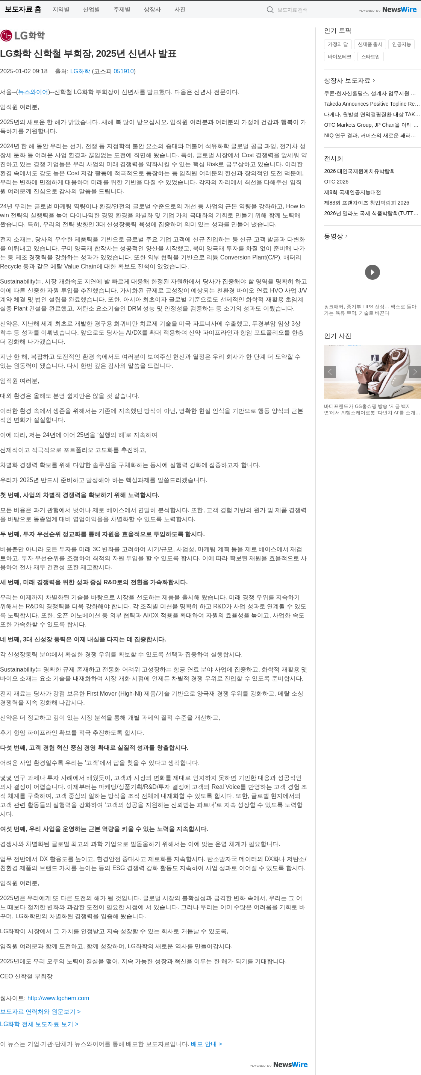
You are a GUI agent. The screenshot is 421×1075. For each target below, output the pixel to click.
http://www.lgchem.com (58, 998)
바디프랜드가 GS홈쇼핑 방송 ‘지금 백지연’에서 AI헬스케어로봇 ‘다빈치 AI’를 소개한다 (372, 412)
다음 (415, 372)
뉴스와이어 (33, 92)
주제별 (122, 9)
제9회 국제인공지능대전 (352, 192)
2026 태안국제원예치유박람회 (359, 171)
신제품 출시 (370, 44)
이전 (330, 372)
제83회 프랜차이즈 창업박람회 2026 (366, 203)
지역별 (61, 9)
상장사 (152, 9)
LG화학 (80, 71)
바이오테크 (339, 56)
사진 (180, 9)
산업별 (91, 9)
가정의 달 (338, 44)
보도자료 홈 (23, 9)
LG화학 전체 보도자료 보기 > (39, 1024)
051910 (123, 71)
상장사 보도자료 (347, 80)
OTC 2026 (336, 182)
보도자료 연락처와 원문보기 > (40, 1011)
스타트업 (370, 56)
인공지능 (401, 44)
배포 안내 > (206, 1044)
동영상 (333, 236)
